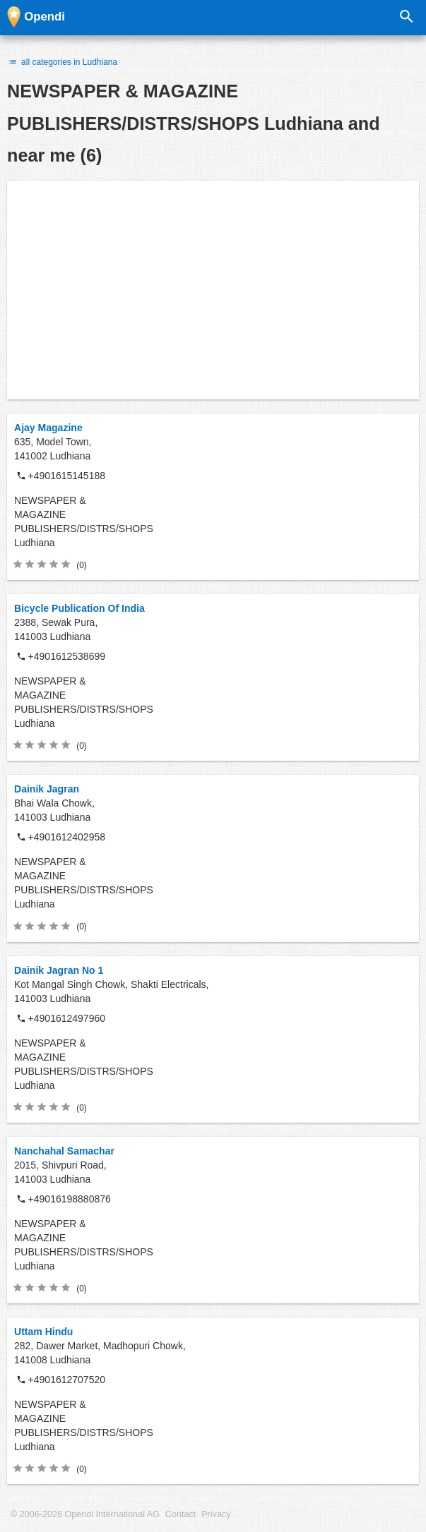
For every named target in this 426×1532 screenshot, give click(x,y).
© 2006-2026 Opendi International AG (85, 1514)
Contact (180, 1514)
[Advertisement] (213, 290)
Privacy (215, 1514)
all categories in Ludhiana (62, 62)
